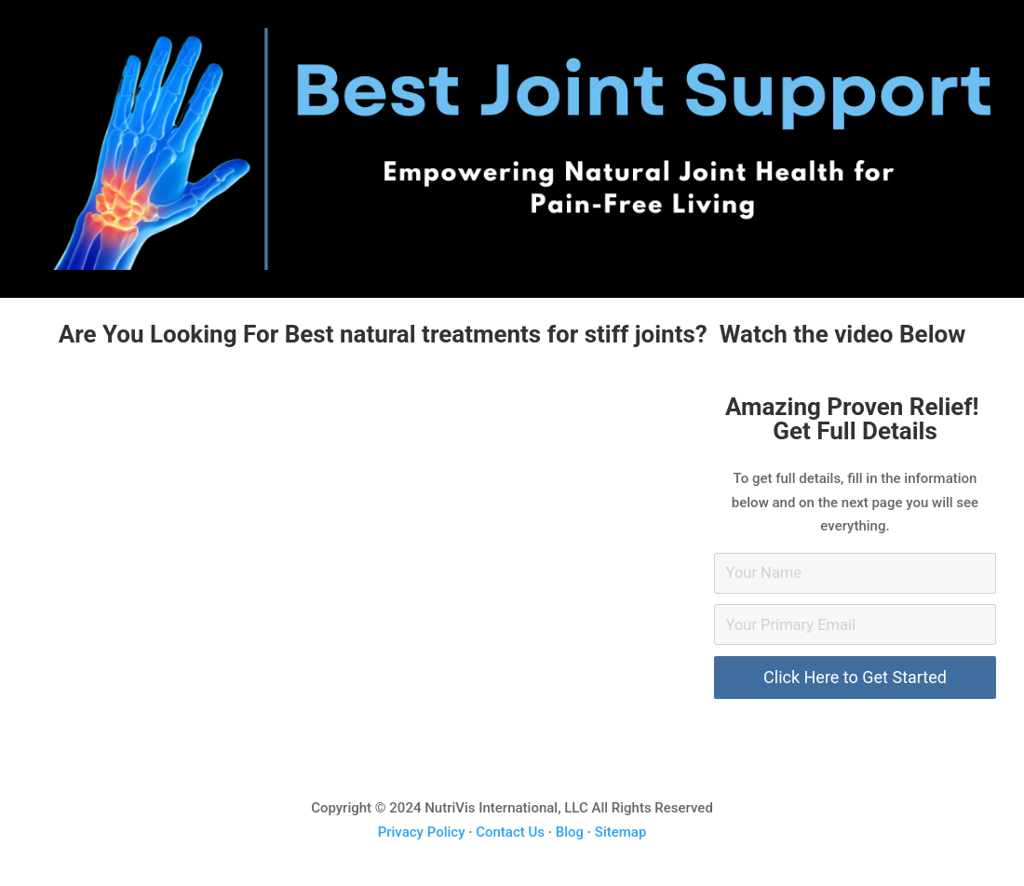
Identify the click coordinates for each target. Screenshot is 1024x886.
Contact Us (510, 832)
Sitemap (621, 832)
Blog (570, 832)
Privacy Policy (421, 832)
